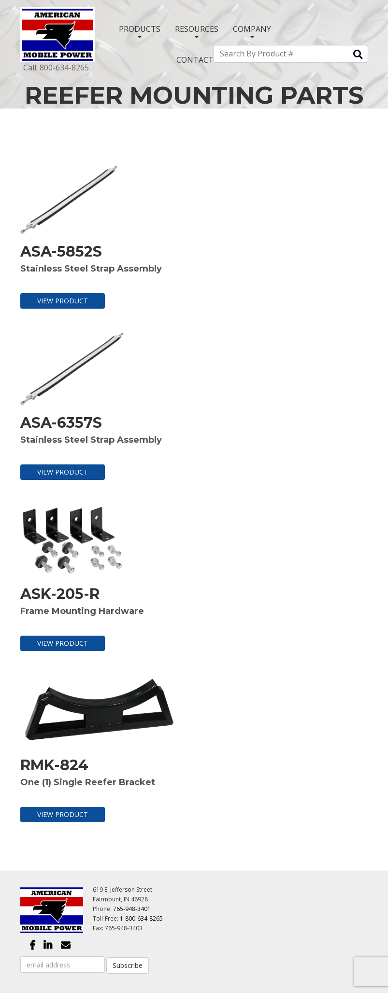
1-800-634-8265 (141, 918)
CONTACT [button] (195, 59)
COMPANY (252, 31)
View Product (62, 300)
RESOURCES (196, 31)
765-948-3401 (132, 909)
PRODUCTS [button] (139, 31)
